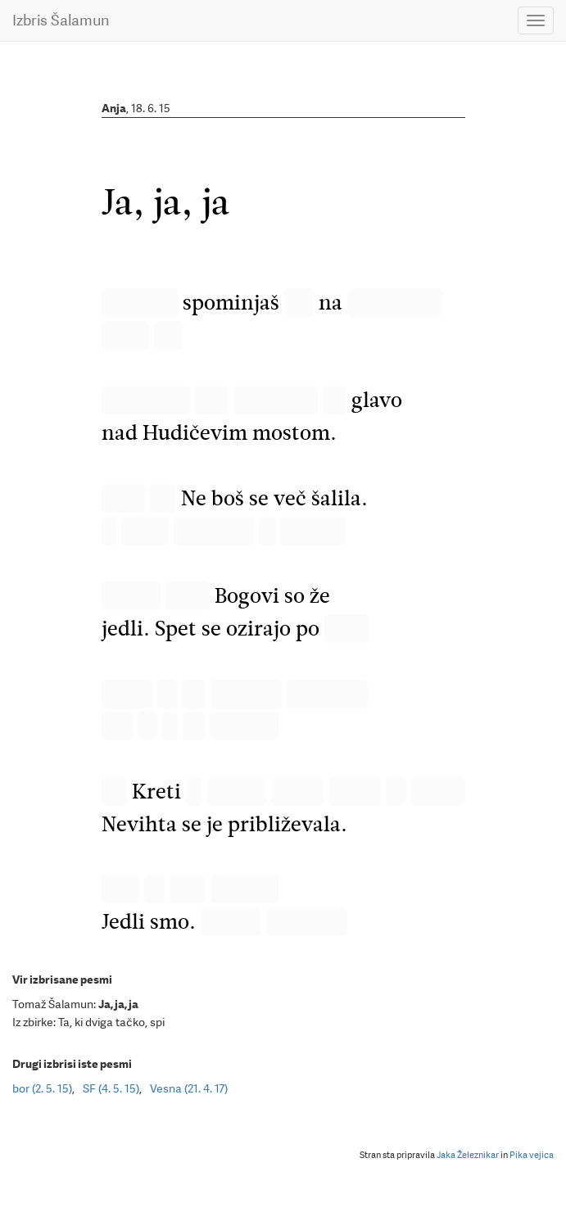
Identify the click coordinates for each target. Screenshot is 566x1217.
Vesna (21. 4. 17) (189, 1088)
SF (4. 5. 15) (111, 1088)
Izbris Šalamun (60, 20)
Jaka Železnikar (468, 1155)
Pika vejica (531, 1155)
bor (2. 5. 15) (42, 1088)
